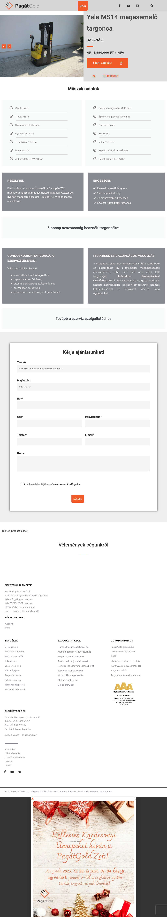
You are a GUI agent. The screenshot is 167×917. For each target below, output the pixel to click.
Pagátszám (83, 383)
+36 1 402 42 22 (21, 721)
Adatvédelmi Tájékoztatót (40, 484)
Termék (83, 365)
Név (20, 398)
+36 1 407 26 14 (17, 725)
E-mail (89, 435)
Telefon (22, 435)
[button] (83, 6)
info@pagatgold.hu (21, 729)
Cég (20, 416)
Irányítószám (93, 416)
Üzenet (21, 453)
